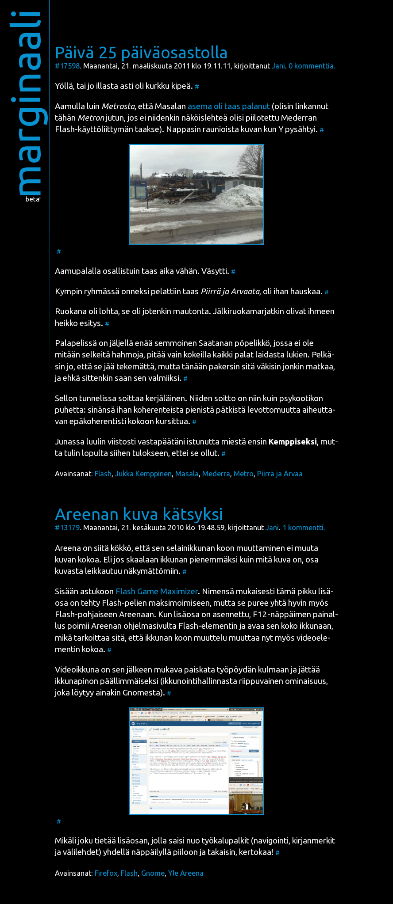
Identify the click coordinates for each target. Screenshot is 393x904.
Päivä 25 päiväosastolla (141, 52)
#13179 (67, 528)
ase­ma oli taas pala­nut (229, 106)
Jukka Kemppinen (143, 474)
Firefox (106, 873)
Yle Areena (186, 873)
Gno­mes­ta (141, 692)
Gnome (153, 873)
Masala (187, 474)
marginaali (25, 103)
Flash (103, 474)
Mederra (216, 474)
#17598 (67, 66)
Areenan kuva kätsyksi (139, 514)
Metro (244, 474)
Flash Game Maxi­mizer (157, 591)
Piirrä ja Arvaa (280, 474)
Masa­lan (170, 106)
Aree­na (68, 548)
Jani (278, 66)
